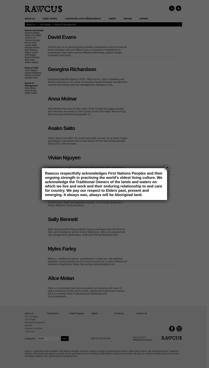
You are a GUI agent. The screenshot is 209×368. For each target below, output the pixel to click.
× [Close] (167, 168)
